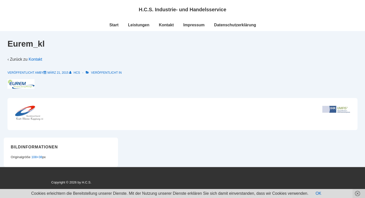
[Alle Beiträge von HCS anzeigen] (75, 72)
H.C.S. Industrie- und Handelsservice (182, 9)
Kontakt (166, 25)
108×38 (36, 157)
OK (318, 193)
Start (114, 25)
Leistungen (138, 25)
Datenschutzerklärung (235, 25)
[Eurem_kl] (58, 72)
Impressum (193, 25)
